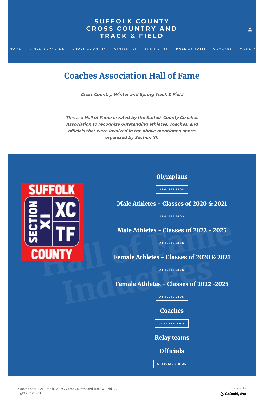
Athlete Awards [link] (47, 48)
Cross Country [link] (89, 48)
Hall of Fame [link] (191, 48)
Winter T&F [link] (125, 48)
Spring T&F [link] (157, 48)
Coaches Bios (172, 323)
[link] (132, 37)
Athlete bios (171, 189)
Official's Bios (172, 363)
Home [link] (15, 48)
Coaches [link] (222, 48)
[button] (250, 29)
